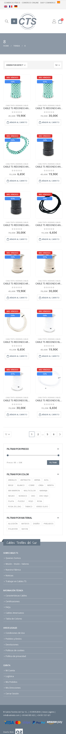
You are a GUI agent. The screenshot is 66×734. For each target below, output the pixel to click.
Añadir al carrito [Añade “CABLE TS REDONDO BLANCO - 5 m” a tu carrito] (50, 414)
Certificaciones (13, 601)
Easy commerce (47, 2)
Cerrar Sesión (12, 693)
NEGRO (11, 496)
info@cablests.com (11, 715)
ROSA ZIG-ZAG (14, 506)
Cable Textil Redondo (14, 105)
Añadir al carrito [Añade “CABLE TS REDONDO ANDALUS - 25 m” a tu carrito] (50, 122)
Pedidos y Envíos (14, 638)
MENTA (50, 485)
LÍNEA (40, 485)
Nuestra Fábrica (13, 569)
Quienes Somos (13, 558)
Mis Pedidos (11, 682)
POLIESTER (13, 529)
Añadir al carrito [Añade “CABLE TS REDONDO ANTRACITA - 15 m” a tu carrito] (50, 180)
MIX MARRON (14, 490)
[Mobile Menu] (14, 21)
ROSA (39, 501)
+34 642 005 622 (28, 715)
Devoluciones (12, 644)
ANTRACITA (25, 480)
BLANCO (21, 485)
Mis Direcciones (13, 687)
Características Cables (16, 595)
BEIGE (10, 485)
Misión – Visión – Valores (17, 563)
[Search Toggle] (6, 21)
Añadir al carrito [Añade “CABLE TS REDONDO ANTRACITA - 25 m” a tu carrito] (18, 239)
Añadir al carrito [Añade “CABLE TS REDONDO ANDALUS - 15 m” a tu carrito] (18, 122)
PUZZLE (21, 501)
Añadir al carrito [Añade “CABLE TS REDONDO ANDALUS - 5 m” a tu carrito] (18, 180)
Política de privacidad (16, 656)
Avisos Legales (48, 712)
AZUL (46, 480)
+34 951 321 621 (43, 715)
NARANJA (43, 490)
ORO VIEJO (43, 496)
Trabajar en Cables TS (16, 581)
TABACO (28, 506)
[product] (16, 88)
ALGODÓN (12, 523)
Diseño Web (8, 732)
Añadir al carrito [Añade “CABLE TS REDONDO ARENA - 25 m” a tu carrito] (50, 297)
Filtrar (53, 462)
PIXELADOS (48, 523)
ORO (33, 496)
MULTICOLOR (30, 490)
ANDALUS (12, 480)
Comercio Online (30, 2)
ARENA (37, 480)
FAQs (8, 607)
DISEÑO (36, 523)
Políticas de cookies (15, 650)
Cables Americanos (15, 612)
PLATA (11, 501)
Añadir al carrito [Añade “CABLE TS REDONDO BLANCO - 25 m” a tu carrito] (18, 414)
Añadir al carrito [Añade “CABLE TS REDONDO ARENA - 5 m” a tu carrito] (18, 356)
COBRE (31, 485)
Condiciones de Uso (15, 633)
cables (25, 105)
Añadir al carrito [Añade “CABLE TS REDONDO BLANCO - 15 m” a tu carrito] (50, 356)
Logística (10, 676)
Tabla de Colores (14, 618)
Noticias (9, 575)
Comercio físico (12, 2)
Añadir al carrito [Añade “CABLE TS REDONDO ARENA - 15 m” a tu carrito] (18, 297)
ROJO (31, 501)
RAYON (25, 529)
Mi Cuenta (10, 670)
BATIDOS (25, 523)
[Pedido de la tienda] (16, 65)
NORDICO (23, 496)
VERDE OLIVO (42, 506)
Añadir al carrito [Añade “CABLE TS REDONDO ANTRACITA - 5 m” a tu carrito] (50, 239)
